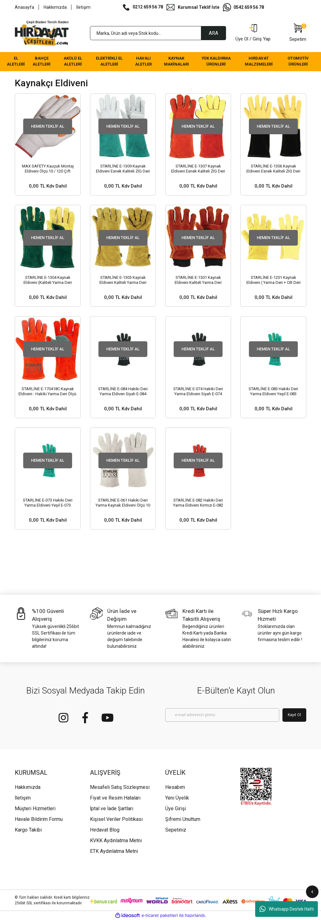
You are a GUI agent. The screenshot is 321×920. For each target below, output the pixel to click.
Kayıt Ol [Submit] (294, 715)
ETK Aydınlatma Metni (114, 851)
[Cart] (297, 33)
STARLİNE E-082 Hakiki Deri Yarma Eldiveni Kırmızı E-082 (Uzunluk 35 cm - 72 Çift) (198, 503)
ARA (213, 33)
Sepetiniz (175, 830)
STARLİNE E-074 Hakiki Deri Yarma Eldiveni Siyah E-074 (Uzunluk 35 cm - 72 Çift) (198, 391)
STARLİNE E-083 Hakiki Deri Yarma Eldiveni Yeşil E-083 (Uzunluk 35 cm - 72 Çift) (273, 391)
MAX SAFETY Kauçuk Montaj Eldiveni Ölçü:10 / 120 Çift (48, 168)
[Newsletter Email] (222, 715)
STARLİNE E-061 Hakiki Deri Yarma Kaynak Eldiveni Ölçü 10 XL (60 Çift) (123, 503)
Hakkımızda (55, 7)
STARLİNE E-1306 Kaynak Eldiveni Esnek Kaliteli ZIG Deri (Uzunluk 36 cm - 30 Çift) (273, 169)
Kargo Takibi (28, 830)
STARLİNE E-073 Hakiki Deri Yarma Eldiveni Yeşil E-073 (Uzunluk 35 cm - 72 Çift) (47, 503)
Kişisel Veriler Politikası (116, 819)
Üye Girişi (175, 808)
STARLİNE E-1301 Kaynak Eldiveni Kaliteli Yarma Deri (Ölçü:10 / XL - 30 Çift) (198, 280)
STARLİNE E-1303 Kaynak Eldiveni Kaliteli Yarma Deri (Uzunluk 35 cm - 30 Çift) (122, 280)
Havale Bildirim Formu (39, 819)
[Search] (158, 33)
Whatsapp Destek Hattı (287, 909)
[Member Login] (253, 33)
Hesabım (175, 787)
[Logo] (42, 33)
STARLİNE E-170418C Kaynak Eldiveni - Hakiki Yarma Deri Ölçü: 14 (47, 391)
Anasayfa (24, 7)
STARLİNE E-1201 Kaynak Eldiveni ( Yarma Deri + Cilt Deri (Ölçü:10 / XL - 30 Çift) (273, 280)
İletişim (83, 7)
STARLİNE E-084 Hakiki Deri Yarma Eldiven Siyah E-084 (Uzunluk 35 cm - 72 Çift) (123, 391)
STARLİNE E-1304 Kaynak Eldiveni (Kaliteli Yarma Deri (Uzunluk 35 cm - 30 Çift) (48, 280)
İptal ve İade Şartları (111, 808)
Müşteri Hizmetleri (35, 808)
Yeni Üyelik (177, 798)
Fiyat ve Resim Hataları (115, 798)
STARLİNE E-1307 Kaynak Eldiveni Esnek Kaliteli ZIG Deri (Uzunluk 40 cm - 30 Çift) (198, 169)
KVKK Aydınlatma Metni (116, 840)
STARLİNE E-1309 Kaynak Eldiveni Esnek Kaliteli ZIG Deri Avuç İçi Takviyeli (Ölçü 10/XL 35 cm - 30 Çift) (123, 169)
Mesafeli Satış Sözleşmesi (120, 787)
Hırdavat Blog (104, 830)
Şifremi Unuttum (182, 819)
